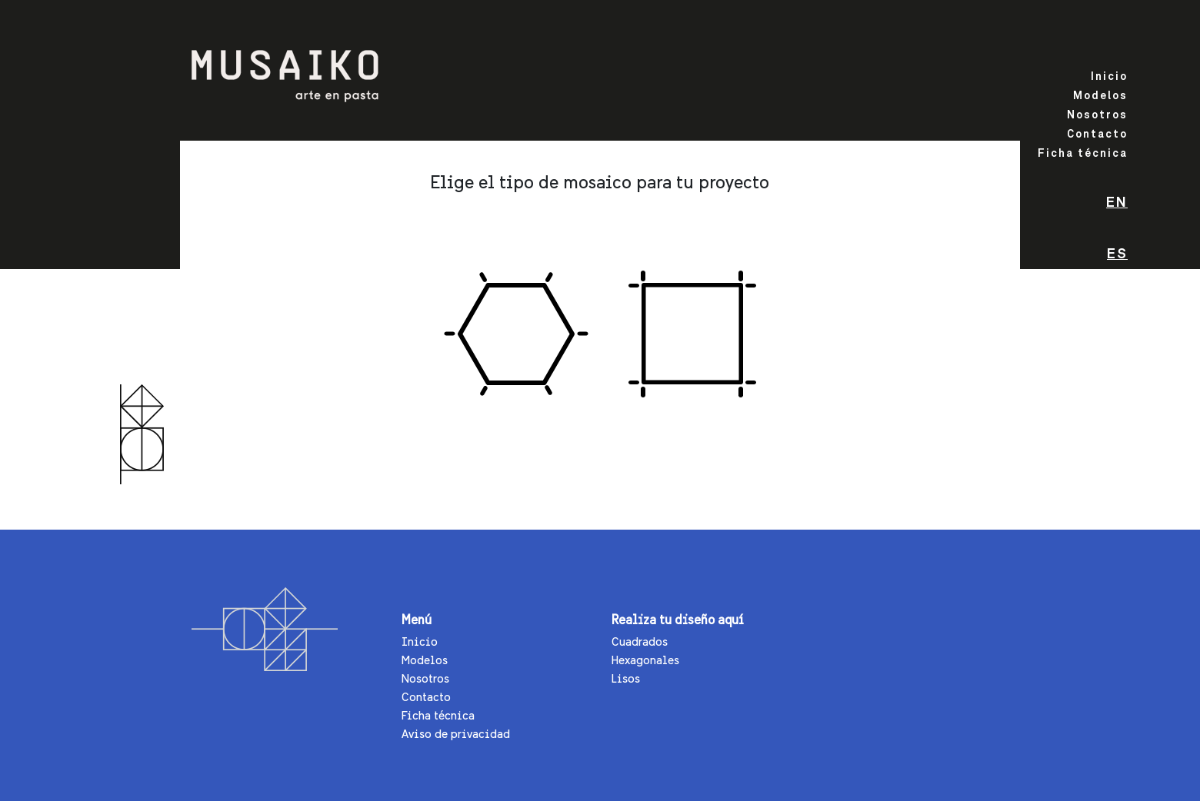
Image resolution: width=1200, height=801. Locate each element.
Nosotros (1097, 115)
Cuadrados (640, 641)
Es (1117, 254)
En (1117, 203)
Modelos (1100, 96)
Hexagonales (645, 660)
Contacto (1097, 134)
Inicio (1109, 76)
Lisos (626, 678)
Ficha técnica (1083, 153)
